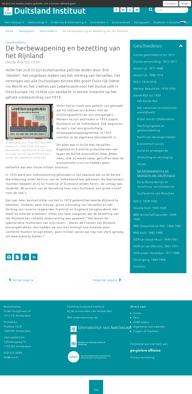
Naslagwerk (142, 22)
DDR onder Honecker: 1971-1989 (156, 253)
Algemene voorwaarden (149, 326)
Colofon (139, 266)
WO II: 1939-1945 (145, 201)
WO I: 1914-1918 (144, 82)
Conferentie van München (155, 193)
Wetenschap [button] (37, 22)
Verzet (141, 164)
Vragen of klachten (146, 331)
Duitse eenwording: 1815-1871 (155, 61)
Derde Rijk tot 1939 (147, 95)
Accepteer (170, 3)
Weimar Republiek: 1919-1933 (154, 88)
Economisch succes (150, 144)
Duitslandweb (121, 22)
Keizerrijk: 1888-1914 (148, 75)
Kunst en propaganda (152, 150)
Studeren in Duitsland (169, 22)
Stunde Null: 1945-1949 (149, 208)
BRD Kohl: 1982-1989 (148, 233)
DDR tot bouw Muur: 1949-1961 (155, 239)
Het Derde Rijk (147, 101)
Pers (136, 317)
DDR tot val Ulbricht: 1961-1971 (155, 246)
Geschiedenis (48, 31)
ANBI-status (141, 322)
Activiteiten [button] (99, 22)
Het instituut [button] (14, 22)
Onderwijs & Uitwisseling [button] (68, 22)
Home (10, 31)
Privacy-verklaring (142, 357)
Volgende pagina (107, 280)
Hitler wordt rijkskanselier (156, 119)
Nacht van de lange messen (156, 137)
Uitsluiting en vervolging (155, 157)
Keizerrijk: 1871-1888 (148, 68)
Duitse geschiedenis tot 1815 (154, 55)
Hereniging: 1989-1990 (149, 260)
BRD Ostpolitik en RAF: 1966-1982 (157, 226)
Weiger (185, 3)
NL (185, 22)
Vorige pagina (20, 280)
